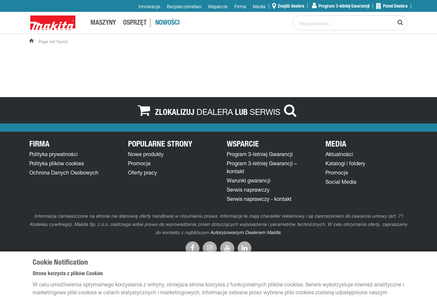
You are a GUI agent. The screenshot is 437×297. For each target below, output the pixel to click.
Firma (240, 6)
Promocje (139, 163)
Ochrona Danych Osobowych (63, 172)
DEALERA (214, 111)
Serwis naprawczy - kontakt (259, 199)
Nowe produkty (146, 154)
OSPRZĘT (135, 23)
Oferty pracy (142, 172)
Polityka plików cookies (56, 163)
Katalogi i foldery (345, 163)
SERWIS (265, 111)
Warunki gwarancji (248, 180)
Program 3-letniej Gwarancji (344, 6)
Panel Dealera (395, 6)
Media (259, 6)
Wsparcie (218, 6)
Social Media (340, 181)
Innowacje (149, 6)
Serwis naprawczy (248, 189)
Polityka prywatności (53, 154)
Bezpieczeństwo (184, 6)
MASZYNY (103, 23)
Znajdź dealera (290, 6)
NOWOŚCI (167, 23)
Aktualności (339, 154)
